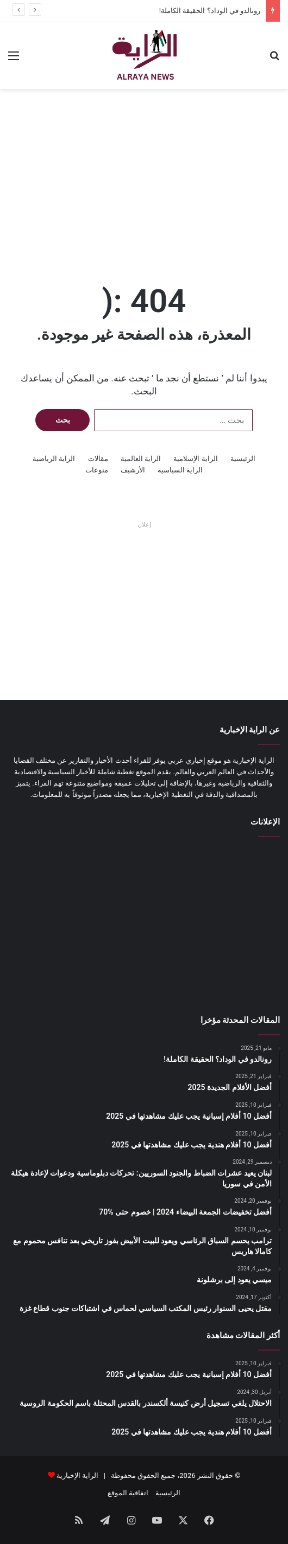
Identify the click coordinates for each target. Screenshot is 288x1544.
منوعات (96, 470)
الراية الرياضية (54, 459)
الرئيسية (242, 459)
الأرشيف (133, 470)
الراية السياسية (180, 470)
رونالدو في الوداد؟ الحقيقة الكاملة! (209, 11)
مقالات (98, 459)
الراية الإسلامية (195, 459)
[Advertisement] (144, 175)
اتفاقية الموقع (128, 1493)
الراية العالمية (141, 459)
